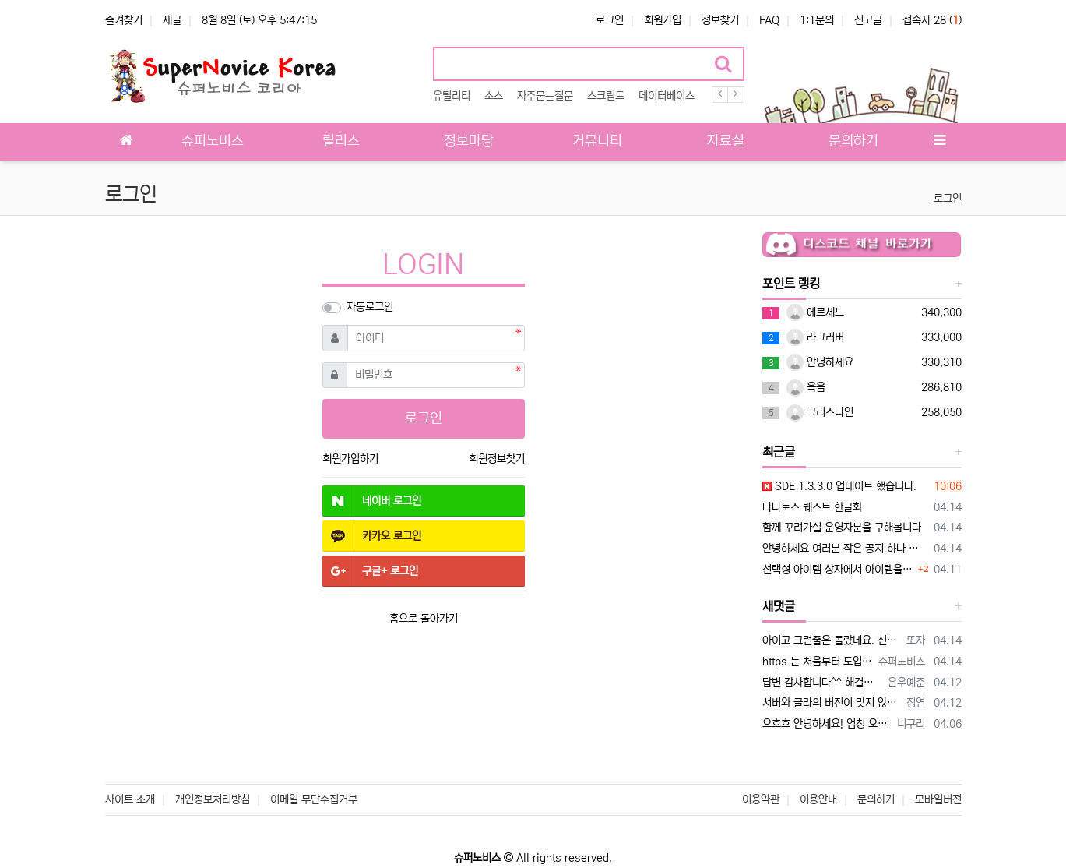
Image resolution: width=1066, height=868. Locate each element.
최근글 (778, 452)
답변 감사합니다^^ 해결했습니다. (822, 682)
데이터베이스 (667, 96)
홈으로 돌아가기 (423, 618)
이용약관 (760, 799)
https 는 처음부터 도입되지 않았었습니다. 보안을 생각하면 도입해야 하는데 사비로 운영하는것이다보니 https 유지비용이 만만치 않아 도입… (817, 661)
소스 (493, 96)
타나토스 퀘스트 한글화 (812, 507)
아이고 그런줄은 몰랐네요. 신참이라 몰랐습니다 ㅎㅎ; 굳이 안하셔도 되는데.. (831, 640)
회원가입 (662, 20)
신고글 (868, 20)
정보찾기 (720, 20)
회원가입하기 (350, 459)
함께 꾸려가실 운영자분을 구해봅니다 (841, 527)
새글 (172, 20)
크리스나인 (819, 412)
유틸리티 (451, 96)
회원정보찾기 (497, 459)
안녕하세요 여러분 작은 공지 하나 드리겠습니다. (845, 548)
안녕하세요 (819, 362)
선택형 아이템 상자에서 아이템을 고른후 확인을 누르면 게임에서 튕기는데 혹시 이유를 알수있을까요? (838, 569)
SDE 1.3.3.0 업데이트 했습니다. (839, 486)
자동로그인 (370, 307)
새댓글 (778, 606)
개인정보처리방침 (212, 799)
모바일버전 (938, 799)
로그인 (610, 20)
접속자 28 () (932, 20)
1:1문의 (817, 20)
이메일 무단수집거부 (313, 799)
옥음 (805, 387)
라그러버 (815, 337)
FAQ (769, 20)
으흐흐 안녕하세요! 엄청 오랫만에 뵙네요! (827, 724)
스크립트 (605, 96)
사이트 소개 (130, 799)
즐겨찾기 (123, 20)
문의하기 (876, 799)
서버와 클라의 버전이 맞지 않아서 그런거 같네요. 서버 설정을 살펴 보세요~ (831, 703)
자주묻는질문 (545, 96)
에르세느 (815, 312)
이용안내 (818, 799)
